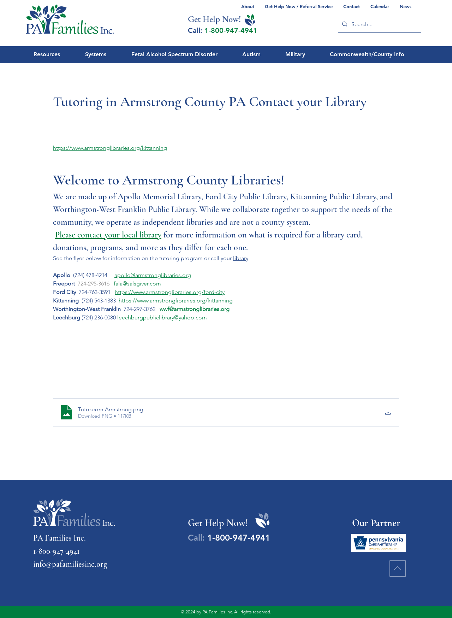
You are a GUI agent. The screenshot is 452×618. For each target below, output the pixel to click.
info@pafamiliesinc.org (70, 564)
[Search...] (378, 24)
